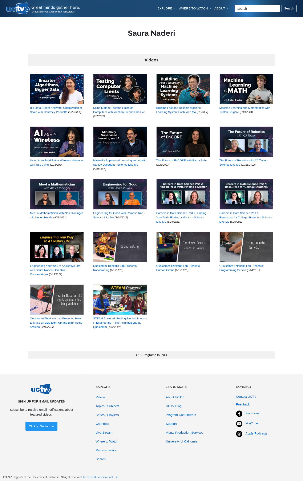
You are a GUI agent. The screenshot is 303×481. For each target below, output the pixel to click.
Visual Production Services (184, 432)
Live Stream (104, 432)
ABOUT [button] (220, 8)
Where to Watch (107, 441)
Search (289, 8)
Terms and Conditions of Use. (101, 477)
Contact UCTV (246, 396)
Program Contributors (181, 415)
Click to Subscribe (41, 426)
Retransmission (106, 450)
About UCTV (174, 397)
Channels (102, 423)
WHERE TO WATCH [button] (194, 8)
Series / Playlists (107, 415)
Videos (100, 397)
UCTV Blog (174, 406)
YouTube (252, 423)
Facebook (252, 413)
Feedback (243, 404)
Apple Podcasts (256, 433)
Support (171, 423)
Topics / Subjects (108, 406)
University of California (181, 441)
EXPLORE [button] (165, 8)
